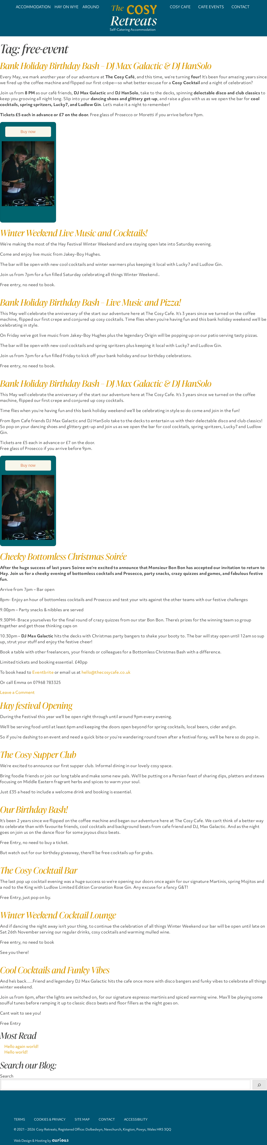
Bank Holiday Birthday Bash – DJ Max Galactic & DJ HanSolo (105, 66)
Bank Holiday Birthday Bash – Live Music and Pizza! (90, 302)
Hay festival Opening (36, 705)
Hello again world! (21, 1046)
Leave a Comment (17, 692)
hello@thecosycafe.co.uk (106, 672)
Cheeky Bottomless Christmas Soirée (63, 556)
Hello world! (16, 1052)
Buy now (28, 132)
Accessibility (138, 1119)
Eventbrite (43, 672)
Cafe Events (211, 6)
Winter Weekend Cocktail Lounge (58, 915)
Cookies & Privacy (50, 1119)
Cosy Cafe (180, 6)
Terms (19, 1119)
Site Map (83, 1119)
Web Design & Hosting (30, 1140)
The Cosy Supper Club (38, 754)
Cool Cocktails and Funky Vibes (54, 970)
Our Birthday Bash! (34, 809)
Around (90, 6)
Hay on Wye (67, 6)
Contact (240, 6)
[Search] (259, 1084)
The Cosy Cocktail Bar (38, 870)
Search (6, 1076)
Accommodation (33, 6)
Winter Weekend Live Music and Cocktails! (73, 233)
